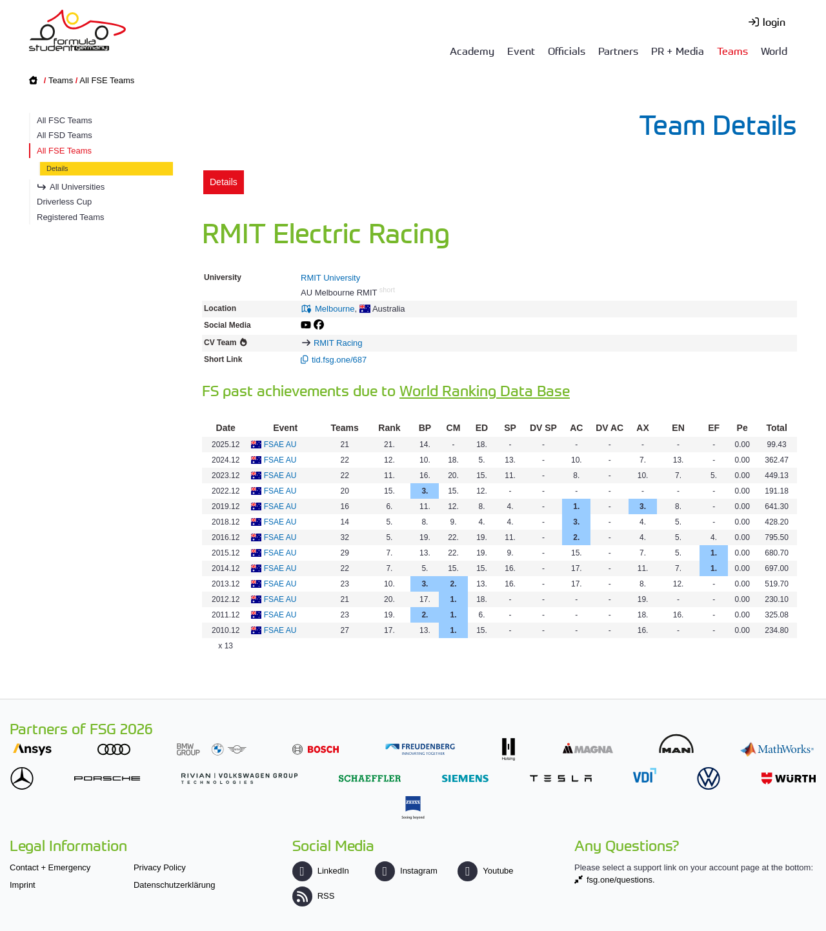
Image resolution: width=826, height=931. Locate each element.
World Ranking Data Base (484, 390)
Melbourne (334, 309)
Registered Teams (71, 217)
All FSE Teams (106, 80)
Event (521, 50)
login (774, 21)
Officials (566, 50)
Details (57, 168)
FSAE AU (280, 444)
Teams (732, 50)
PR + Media (677, 50)
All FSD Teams (64, 135)
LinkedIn (320, 871)
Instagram (406, 871)
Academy (472, 50)
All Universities (77, 187)
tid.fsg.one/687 (339, 360)
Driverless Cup (64, 201)
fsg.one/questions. (621, 880)
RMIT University (330, 278)
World (774, 50)
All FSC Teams (64, 120)
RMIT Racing (338, 343)
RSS (313, 896)
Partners (618, 50)
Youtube (485, 871)
